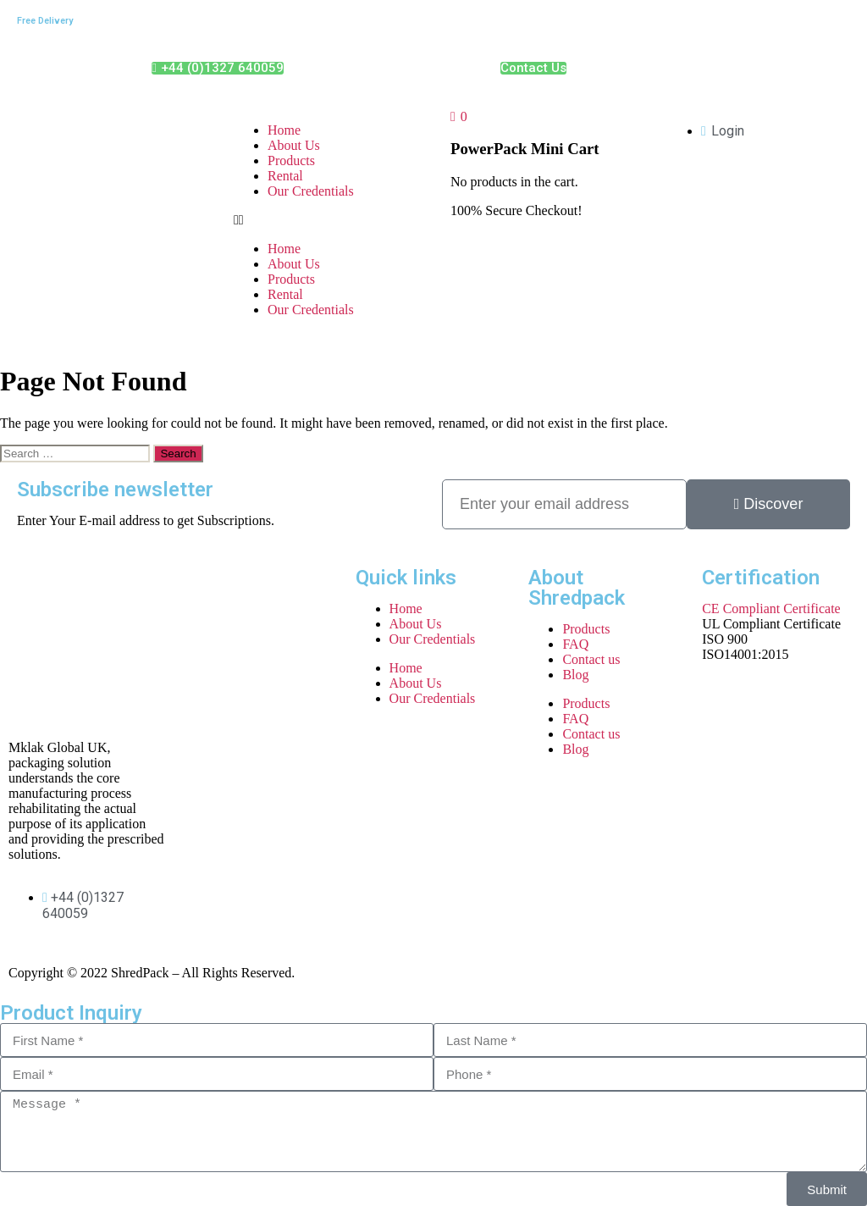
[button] (325, 220)
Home (284, 130)
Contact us (591, 659)
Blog (575, 674)
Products (291, 160)
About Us (294, 145)
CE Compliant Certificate (771, 608)
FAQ (575, 644)
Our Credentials (311, 191)
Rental (285, 176)
